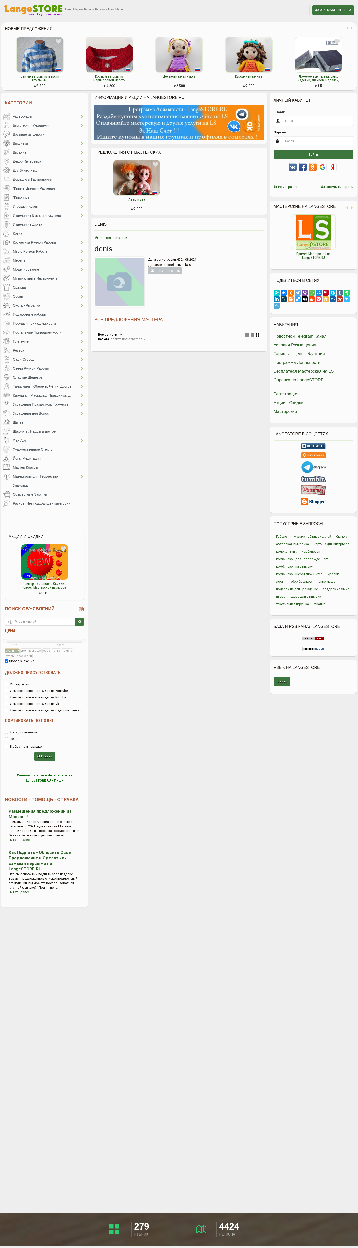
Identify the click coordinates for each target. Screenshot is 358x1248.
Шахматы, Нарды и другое (34, 432)
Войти (313, 154)
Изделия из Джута (27, 224)
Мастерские (285, 411)
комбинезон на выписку (294, 566)
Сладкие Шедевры (28, 378)
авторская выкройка (292, 544)
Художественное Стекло (32, 450)
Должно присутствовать (33, 672)
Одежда (19, 288)
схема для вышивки (305, 596)
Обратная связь (165, 271)
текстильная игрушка (292, 604)
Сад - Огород (23, 360)
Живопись (21, 198)
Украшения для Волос (31, 414)
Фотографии (17, 684)
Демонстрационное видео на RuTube (35, 697)
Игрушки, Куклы (25, 206)
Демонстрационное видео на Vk (32, 704)
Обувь (18, 296)
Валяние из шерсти (28, 134)
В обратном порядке (23, 746)
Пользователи (116, 238)
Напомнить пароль (337, 187)
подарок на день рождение (297, 589)
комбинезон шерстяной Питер (299, 574)
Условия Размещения (295, 345)
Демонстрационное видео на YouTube (36, 691)
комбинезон (311, 552)
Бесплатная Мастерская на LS (304, 371)
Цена (10, 631)
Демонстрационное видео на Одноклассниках (43, 710)
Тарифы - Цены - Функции (299, 354)
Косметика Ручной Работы (34, 242)
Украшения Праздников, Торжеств (40, 404)
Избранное (289, 10)
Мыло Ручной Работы (30, 252)
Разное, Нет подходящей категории (41, 504)
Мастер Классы (25, 468)
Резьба (18, 350)
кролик (333, 574)
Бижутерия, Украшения (32, 126)
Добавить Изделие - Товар (333, 10)
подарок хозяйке (336, 589)
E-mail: (279, 112)
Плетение (21, 342)
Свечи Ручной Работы (31, 368)
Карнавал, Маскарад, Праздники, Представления (44, 396)
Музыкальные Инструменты (35, 278)
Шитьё (18, 422)
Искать (44, 756)
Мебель (19, 260)
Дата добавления (21, 732)
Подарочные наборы (30, 314)
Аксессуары (22, 116)
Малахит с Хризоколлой (312, 536)
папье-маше (326, 582)
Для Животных (25, 170)
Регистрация (285, 187)
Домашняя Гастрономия (32, 180)
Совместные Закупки (30, 494)
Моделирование (26, 270)
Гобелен (282, 536)
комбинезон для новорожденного (302, 559)
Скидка (341, 536)
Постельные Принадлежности (37, 332)
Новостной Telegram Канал (300, 336)
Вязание (19, 152)
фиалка (319, 604)
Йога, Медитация (27, 458)
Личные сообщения (301, 10)
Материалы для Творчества (35, 476)
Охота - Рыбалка (26, 306)
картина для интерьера (331, 544)
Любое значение (19, 661)
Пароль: (280, 132)
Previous (269, 239)
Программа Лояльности (297, 362)
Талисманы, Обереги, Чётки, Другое (42, 386)
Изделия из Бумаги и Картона (37, 216)
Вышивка (20, 144)
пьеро (280, 596)
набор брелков (300, 582)
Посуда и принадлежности (34, 324)
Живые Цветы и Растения (34, 188)
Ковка (17, 234)
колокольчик (286, 552)
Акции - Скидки (288, 402)
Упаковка (20, 486)
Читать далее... (20, 840)
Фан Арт (19, 440)
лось (280, 582)
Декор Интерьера (27, 162)
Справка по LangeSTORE (299, 380)
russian (282, 681)
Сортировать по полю (29, 720)
